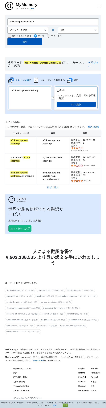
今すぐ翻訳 (76, 104)
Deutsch (82, 386)
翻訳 (15, 373)
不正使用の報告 (20, 377)
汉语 (93, 386)
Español (82, 377)
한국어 (93, 390)
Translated (38, 360)
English (81, 368)
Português (95, 373)
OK (65, 405)
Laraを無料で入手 (20, 228)
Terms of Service (21, 390)
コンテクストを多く (20, 36)
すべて (39, 36)
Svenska (94, 368)
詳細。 (55, 405)
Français (82, 381)
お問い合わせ (19, 381)
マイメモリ (54, 36)
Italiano (81, 373)
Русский (94, 377)
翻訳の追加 (93, 126)
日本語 (93, 381)
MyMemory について (22, 368)
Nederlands (83, 390)
